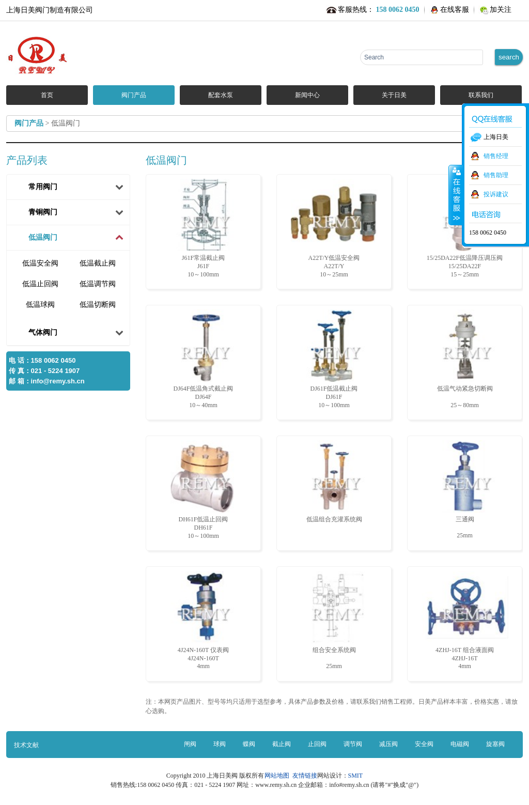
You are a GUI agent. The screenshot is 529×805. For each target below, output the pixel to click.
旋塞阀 (495, 744)
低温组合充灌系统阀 (334, 481)
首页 (47, 95)
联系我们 (481, 95)
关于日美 (394, 95)
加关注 (500, 9)
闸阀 (190, 744)
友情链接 (304, 775)
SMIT (355, 775)
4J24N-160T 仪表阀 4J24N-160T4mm (203, 620)
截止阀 (281, 744)
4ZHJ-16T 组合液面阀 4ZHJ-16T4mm (465, 620)
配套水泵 (220, 95)
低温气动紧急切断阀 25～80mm (465, 359)
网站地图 (278, 775)
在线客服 (454, 9)
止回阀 (317, 744)
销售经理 (496, 156)
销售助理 (496, 175)
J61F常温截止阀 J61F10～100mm (203, 228)
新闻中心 (307, 95)
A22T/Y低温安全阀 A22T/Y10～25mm (334, 228)
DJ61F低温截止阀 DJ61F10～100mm (334, 359)
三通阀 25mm (465, 489)
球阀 (219, 744)
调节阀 (353, 744)
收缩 (455, 194)
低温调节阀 (98, 284)
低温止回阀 (40, 284)
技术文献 (26, 745)
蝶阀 (249, 744)
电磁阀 (459, 744)
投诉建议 (496, 194)
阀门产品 (133, 95)
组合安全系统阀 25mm (334, 620)
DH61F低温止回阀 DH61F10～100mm (203, 489)
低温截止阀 (98, 263)
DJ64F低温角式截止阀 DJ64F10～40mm (203, 359)
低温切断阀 (98, 304)
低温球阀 (40, 304)
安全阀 (424, 744)
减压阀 (388, 744)
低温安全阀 (40, 263)
